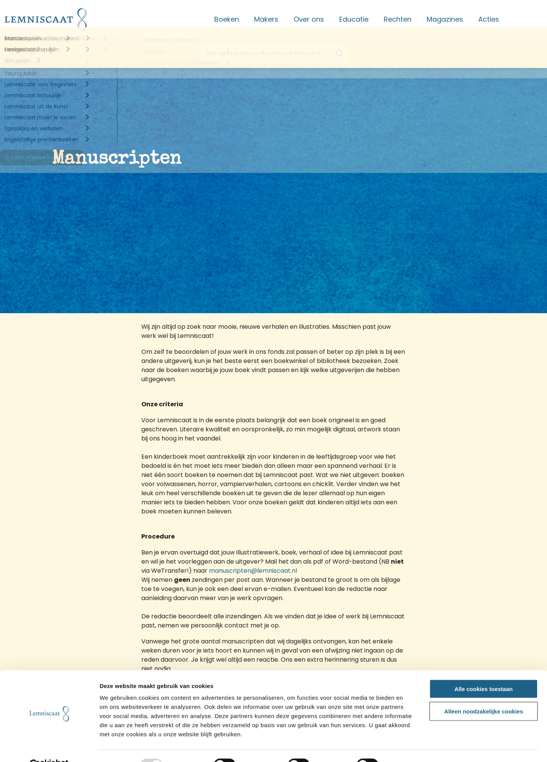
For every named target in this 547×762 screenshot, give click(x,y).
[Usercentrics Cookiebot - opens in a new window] (49, 747)
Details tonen (410, 747)
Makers (266, 19)
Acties (488, 19)
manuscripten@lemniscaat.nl (253, 570)
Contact (528, 19)
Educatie (353, 19)
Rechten (397, 19)
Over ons (309, 19)
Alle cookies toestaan (483, 671)
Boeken (226, 19)
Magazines (445, 19)
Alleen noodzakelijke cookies (483, 693)
